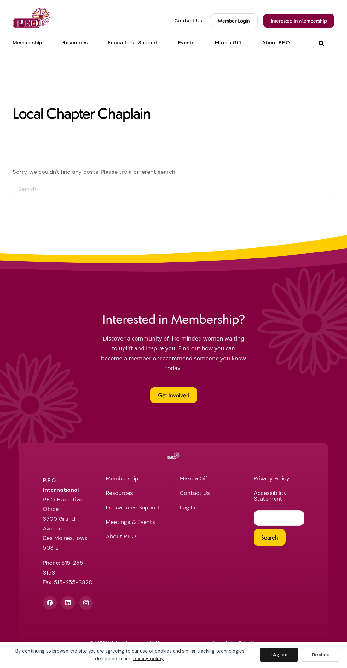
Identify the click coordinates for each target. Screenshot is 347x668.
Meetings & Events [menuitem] (130, 522)
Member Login (234, 20)
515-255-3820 (73, 582)
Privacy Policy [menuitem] (271, 479)
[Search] (173, 189)
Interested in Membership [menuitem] (299, 20)
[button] (322, 43)
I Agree (279, 655)
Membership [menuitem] (27, 42)
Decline (321, 655)
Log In (187, 508)
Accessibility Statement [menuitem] (270, 496)
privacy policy (147, 658)
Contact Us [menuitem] (188, 20)
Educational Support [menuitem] (133, 42)
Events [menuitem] (186, 42)
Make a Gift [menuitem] (228, 42)
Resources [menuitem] (75, 42)
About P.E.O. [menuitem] (276, 42)
